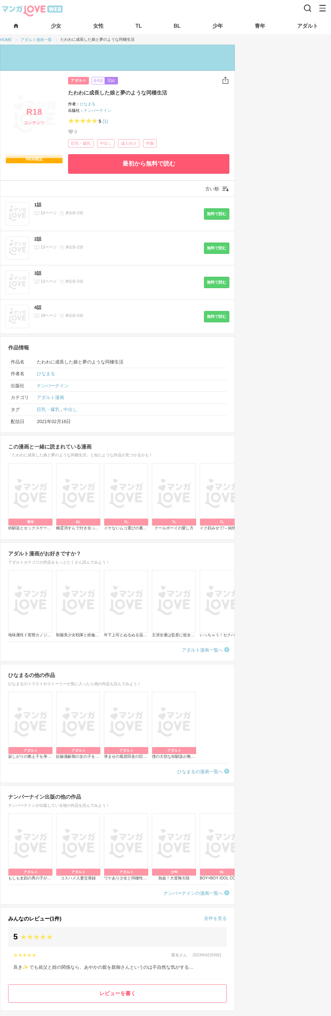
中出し (106, 143)
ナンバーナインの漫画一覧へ (193, 893)
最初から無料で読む (148, 163)
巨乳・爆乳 (81, 143)
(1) (105, 121)
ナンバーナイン (97, 110)
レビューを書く (117, 993)
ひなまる (87, 104)
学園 (150, 143)
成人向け (129, 143)
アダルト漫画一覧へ (202, 650)
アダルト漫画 (50, 397)
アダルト (78, 80)
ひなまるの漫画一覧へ (200, 771)
